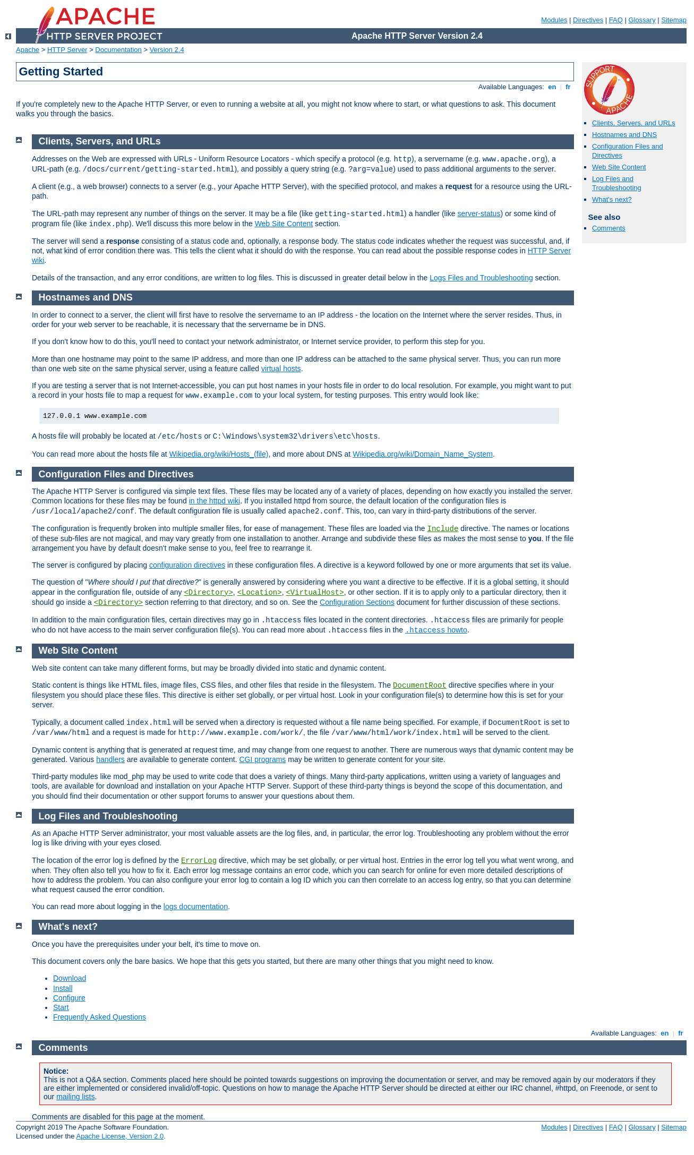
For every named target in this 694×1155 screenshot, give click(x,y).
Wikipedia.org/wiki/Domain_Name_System (423, 454)
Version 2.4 (167, 50)
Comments (609, 228)
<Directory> (208, 592)
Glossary (641, 20)
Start (61, 1007)
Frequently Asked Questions (99, 1017)
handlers (110, 759)
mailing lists (75, 1096)
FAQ (616, 20)
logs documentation (196, 906)
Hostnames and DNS (624, 135)
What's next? (612, 199)
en (552, 87)
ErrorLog (199, 861)
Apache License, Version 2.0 (120, 1136)
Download (69, 978)
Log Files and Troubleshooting (616, 183)
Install (63, 988)
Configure (69, 998)
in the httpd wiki (215, 501)
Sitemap (674, 20)
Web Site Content (619, 167)
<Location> (259, 592)
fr (568, 87)
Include (442, 529)
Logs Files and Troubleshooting (481, 277)
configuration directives (187, 565)
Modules (554, 20)
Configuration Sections (357, 602)
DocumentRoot (420, 685)
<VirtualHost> (315, 592)
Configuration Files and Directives (116, 474)
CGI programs (262, 759)
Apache (27, 50)
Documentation (118, 50)
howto (436, 630)
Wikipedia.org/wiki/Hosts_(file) (219, 454)
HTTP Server (67, 50)
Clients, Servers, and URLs (633, 123)
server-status (478, 213)
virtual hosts (281, 368)
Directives (588, 20)
